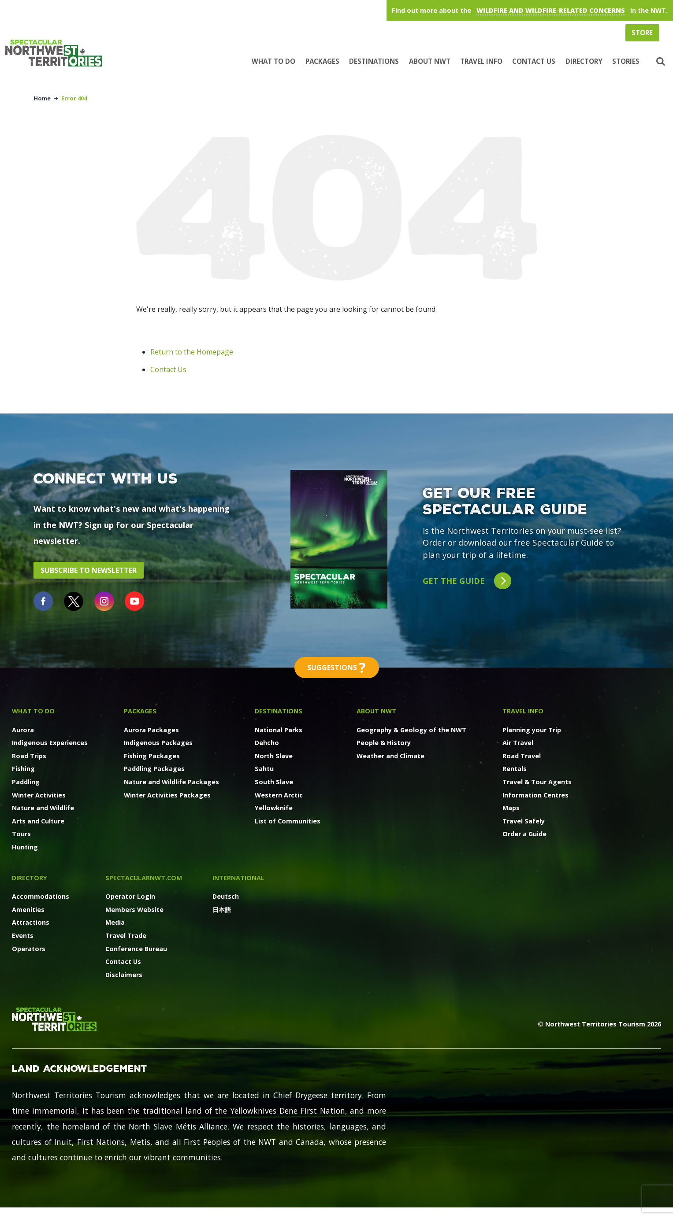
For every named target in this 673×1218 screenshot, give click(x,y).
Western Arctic (279, 795)
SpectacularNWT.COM (143, 878)
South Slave (274, 782)
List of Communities (287, 821)
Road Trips (29, 756)
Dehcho (267, 742)
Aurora (23, 730)
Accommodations (40, 896)
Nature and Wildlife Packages (171, 782)
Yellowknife (274, 808)
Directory (583, 61)
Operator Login (130, 896)
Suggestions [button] (336, 667)
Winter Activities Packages (167, 795)
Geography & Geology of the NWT (411, 730)
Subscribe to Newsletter (89, 570)
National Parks (278, 730)
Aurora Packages (151, 730)
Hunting (25, 847)
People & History (384, 742)
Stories (626, 61)
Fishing (23, 768)
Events (22, 935)
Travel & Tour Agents (537, 782)
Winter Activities (39, 795)
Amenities (28, 909)
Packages (322, 61)
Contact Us (533, 61)
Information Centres (535, 795)
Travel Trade (125, 935)
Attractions (30, 922)
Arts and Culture (38, 821)
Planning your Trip (531, 730)
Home (42, 98)
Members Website (134, 909)
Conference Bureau (136, 949)
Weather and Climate (390, 756)
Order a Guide (524, 834)
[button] (659, 61)
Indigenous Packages (158, 742)
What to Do (273, 61)
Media (115, 922)
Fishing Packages (152, 756)
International (238, 878)
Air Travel (517, 742)
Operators (28, 949)
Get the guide (467, 581)
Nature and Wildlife (43, 808)
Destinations (374, 61)
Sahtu (264, 768)
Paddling (26, 782)
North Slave (274, 756)
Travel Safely (523, 821)
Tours (21, 834)
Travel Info (481, 61)
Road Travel (521, 756)
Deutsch (225, 896)
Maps (511, 808)
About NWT (429, 61)
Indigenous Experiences (50, 742)
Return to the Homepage (191, 352)
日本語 (221, 909)
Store (642, 32)
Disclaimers (123, 975)
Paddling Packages (154, 768)
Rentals (514, 768)
